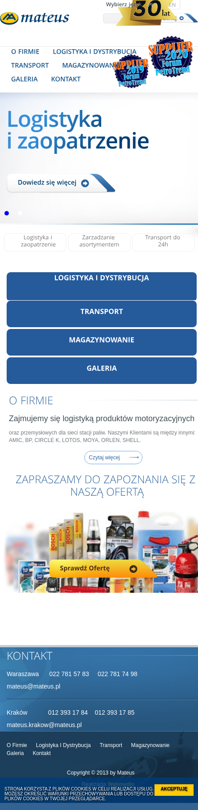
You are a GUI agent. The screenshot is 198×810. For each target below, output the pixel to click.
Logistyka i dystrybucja (63, 745)
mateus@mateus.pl (33, 686)
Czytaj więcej (104, 457)
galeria (15, 753)
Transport (110, 745)
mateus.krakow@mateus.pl (44, 724)
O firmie (17, 745)
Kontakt (42, 753)
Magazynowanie (150, 745)
